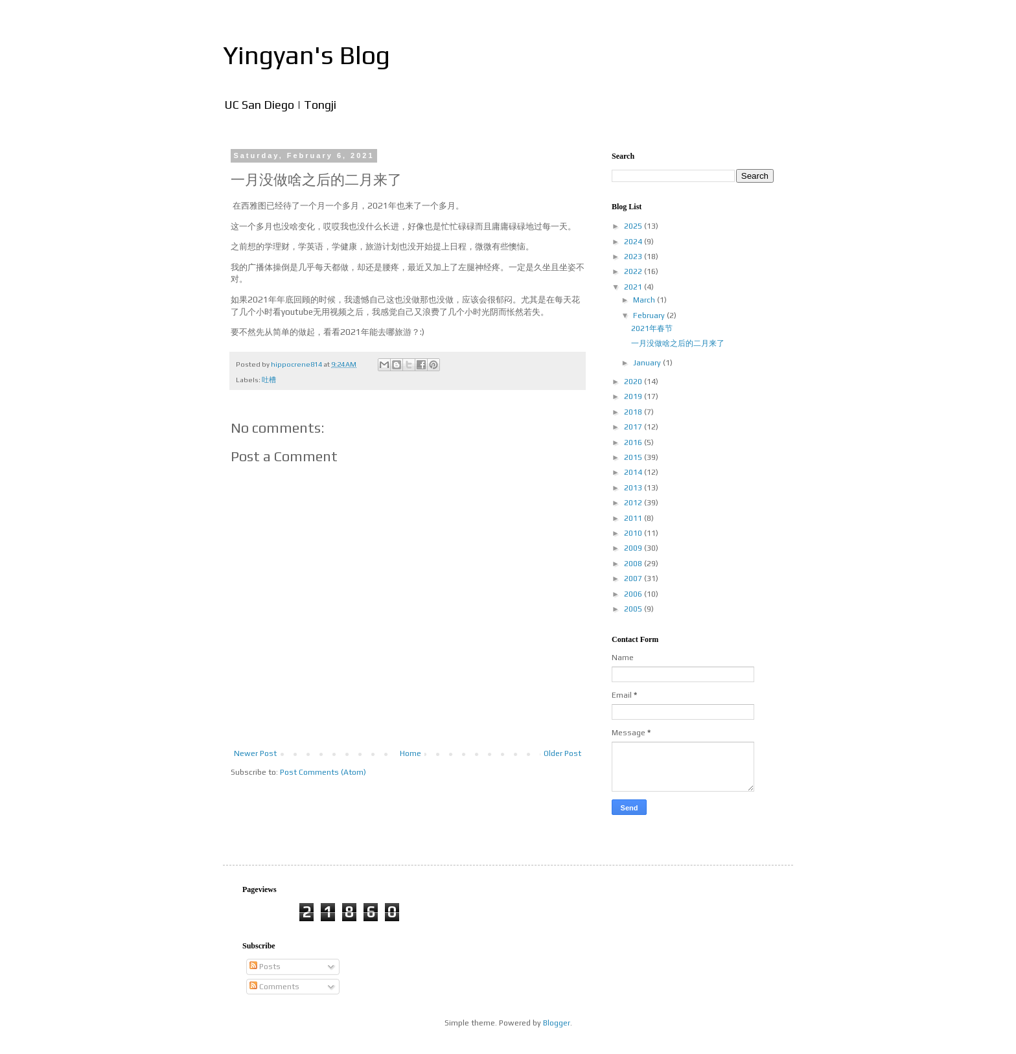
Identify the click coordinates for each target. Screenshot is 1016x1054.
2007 (634, 578)
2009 (634, 548)
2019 (634, 396)
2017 (634, 426)
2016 (634, 442)
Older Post (562, 753)
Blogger (556, 1022)
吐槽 (269, 380)
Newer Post (255, 753)
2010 (634, 533)
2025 (634, 226)
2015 (634, 457)
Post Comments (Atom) (323, 772)
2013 (634, 487)
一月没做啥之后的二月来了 (677, 343)
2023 (634, 256)
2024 (634, 241)
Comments (274, 986)
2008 (634, 563)
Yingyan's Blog (306, 55)
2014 (634, 472)
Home (410, 753)
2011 (634, 518)
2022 (634, 271)
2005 (634, 608)
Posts (265, 966)
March (645, 299)
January (648, 362)
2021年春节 (652, 328)
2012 (634, 502)
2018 (634, 412)
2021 (634, 287)
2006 (634, 594)
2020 (634, 381)
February (650, 315)
